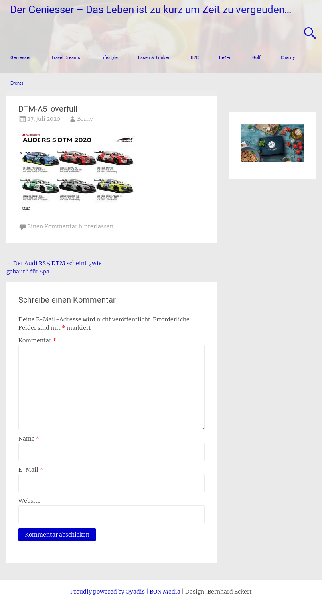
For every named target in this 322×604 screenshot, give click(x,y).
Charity (288, 57)
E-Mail (30, 469)
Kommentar (37, 340)
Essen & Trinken (154, 57)
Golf (256, 57)
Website (29, 500)
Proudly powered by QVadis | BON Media (125, 591)
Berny (85, 118)
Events (17, 83)
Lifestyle (109, 57)
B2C (195, 57)
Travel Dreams (65, 57)
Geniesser (20, 57)
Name (29, 438)
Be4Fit (225, 57)
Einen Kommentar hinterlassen (70, 226)
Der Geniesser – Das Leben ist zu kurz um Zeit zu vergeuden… (150, 10)
